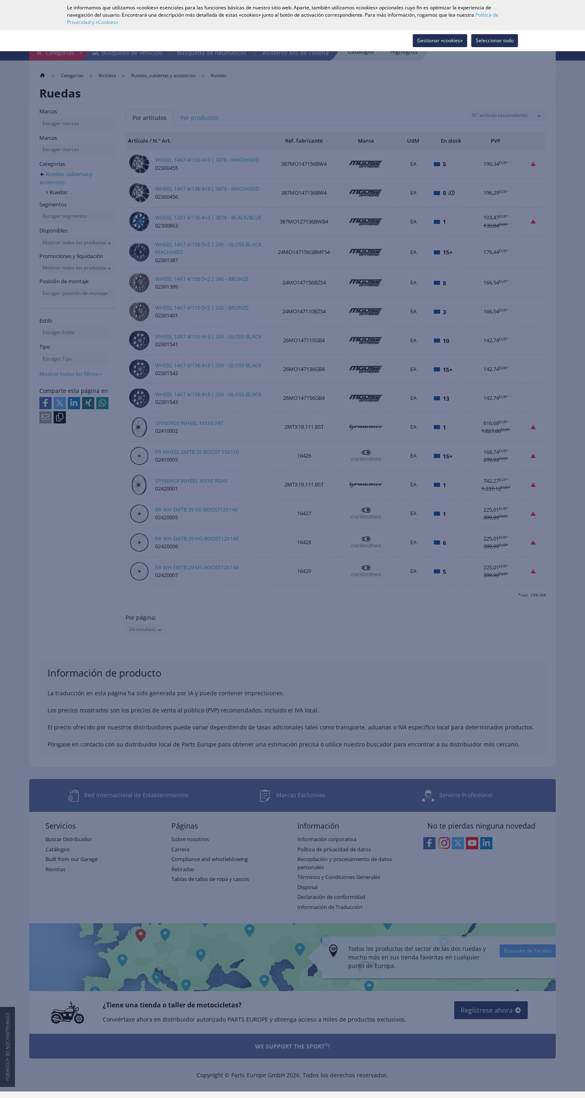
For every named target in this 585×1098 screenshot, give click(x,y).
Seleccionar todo (495, 40)
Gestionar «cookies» (440, 40)
